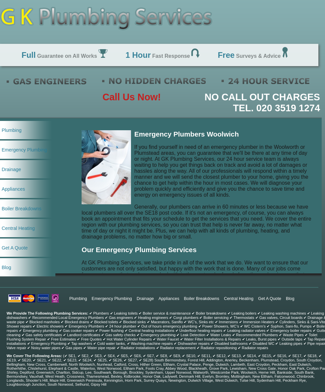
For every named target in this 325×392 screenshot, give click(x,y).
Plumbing (12, 130)
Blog (6, 267)
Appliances (13, 189)
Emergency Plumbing (24, 149)
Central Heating (18, 228)
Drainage (11, 169)
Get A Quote (15, 247)
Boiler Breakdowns (21, 208)
